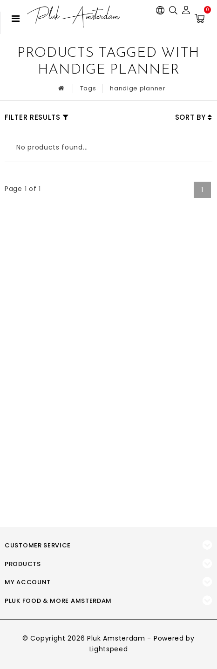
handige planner (138, 88)
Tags (88, 88)
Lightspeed (108, 649)
